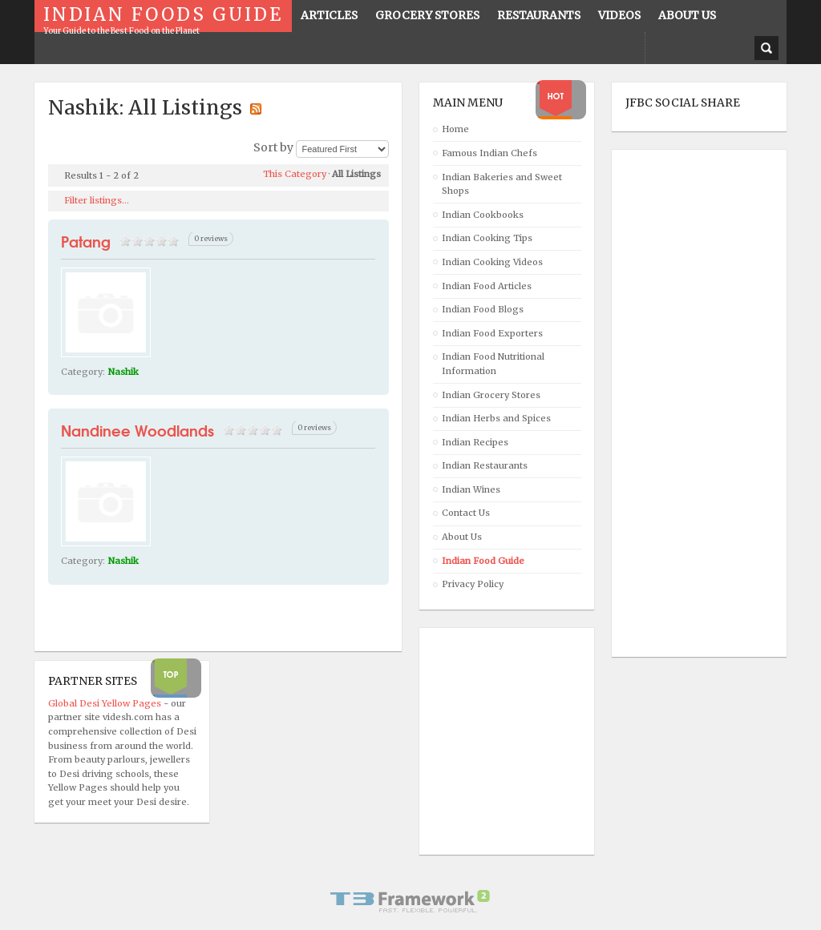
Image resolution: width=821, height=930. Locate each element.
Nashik (123, 371)
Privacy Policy (473, 584)
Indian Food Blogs (483, 309)
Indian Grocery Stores (491, 395)
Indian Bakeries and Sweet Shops (502, 184)
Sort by (273, 147)
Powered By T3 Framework (410, 901)
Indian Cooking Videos (492, 262)
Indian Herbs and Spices (496, 418)
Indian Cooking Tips (487, 238)
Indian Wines (471, 489)
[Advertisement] (689, 403)
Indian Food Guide (483, 560)
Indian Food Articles (487, 286)
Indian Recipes (475, 442)
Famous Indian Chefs (489, 153)
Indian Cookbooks (483, 214)
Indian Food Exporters (492, 333)
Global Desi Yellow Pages (106, 703)
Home (455, 129)
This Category (294, 173)
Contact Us (466, 512)
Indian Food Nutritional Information (493, 363)
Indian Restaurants (485, 465)
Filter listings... (96, 200)
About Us (462, 536)
